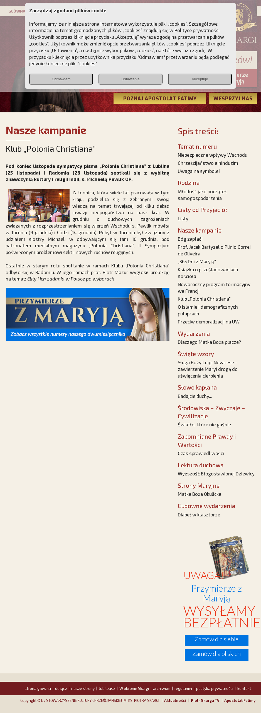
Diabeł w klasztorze (199, 514)
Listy (183, 218)
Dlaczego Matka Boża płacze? (209, 342)
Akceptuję (200, 79)
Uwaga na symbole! (199, 171)
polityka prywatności (214, 688)
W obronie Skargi (134, 688)
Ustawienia (130, 79)
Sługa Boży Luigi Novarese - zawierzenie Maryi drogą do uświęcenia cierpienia (208, 368)
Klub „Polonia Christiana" (204, 298)
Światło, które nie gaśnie (204, 424)
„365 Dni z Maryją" (197, 261)
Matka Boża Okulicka (199, 494)
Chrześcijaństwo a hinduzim (208, 163)
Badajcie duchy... (195, 396)
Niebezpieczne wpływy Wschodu (212, 155)
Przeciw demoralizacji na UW (209, 321)
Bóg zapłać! (190, 238)
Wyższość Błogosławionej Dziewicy (216, 473)
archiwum (161, 688)
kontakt (244, 688)
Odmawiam (61, 79)
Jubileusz (107, 688)
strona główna (37, 688)
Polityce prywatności (197, 30)
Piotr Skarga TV (205, 700)
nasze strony (83, 688)
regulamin (183, 688)
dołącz (61, 688)
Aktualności (175, 700)
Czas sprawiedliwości (201, 453)
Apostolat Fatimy (239, 700)
